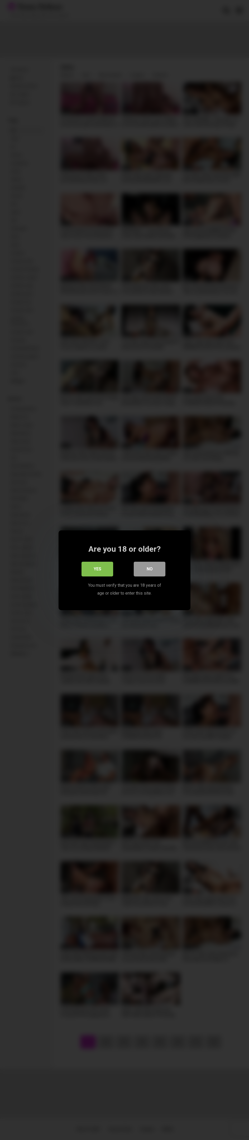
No (150, 568)
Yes (97, 568)
